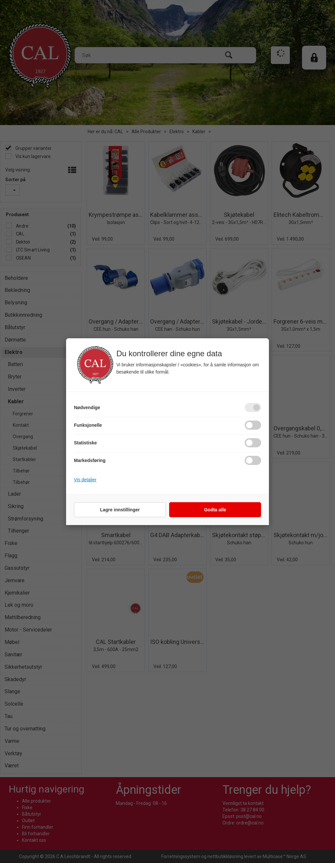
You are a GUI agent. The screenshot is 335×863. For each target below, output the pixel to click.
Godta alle (215, 509)
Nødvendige (87, 407)
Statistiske (85, 442)
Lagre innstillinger (120, 509)
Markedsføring (89, 460)
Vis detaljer (85, 479)
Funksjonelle (88, 425)
